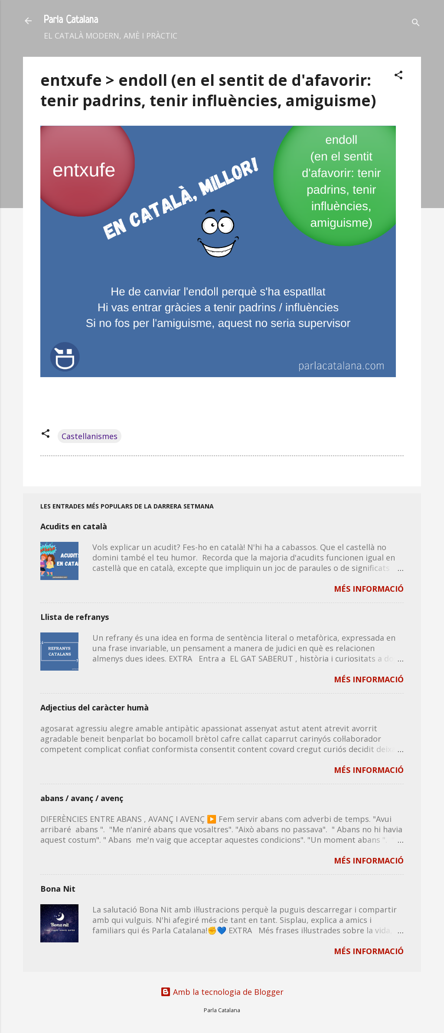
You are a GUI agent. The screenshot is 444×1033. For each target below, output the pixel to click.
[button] (398, 76)
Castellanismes (90, 436)
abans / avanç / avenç (81, 798)
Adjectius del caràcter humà (94, 707)
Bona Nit (57, 888)
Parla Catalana (71, 20)
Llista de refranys (74, 617)
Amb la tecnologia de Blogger (222, 992)
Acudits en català (73, 526)
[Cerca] (416, 23)
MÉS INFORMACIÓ (369, 588)
